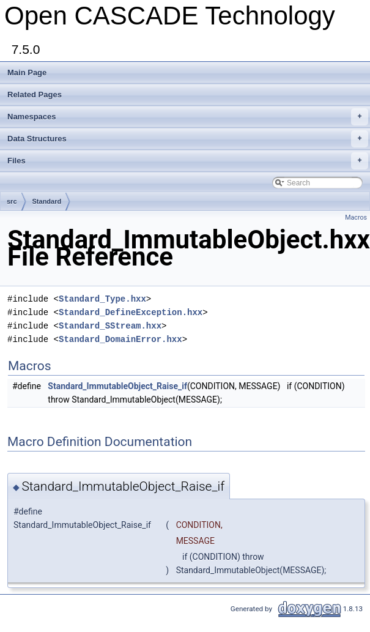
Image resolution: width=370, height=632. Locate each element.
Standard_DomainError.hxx (120, 339)
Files (187, 160)
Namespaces (187, 116)
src (12, 201)
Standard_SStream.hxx (110, 326)
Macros (356, 217)
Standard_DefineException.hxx (130, 312)
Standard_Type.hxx (102, 299)
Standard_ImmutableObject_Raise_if (117, 386)
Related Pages (34, 94)
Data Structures (187, 138)
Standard (47, 201)
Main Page (26, 72)
